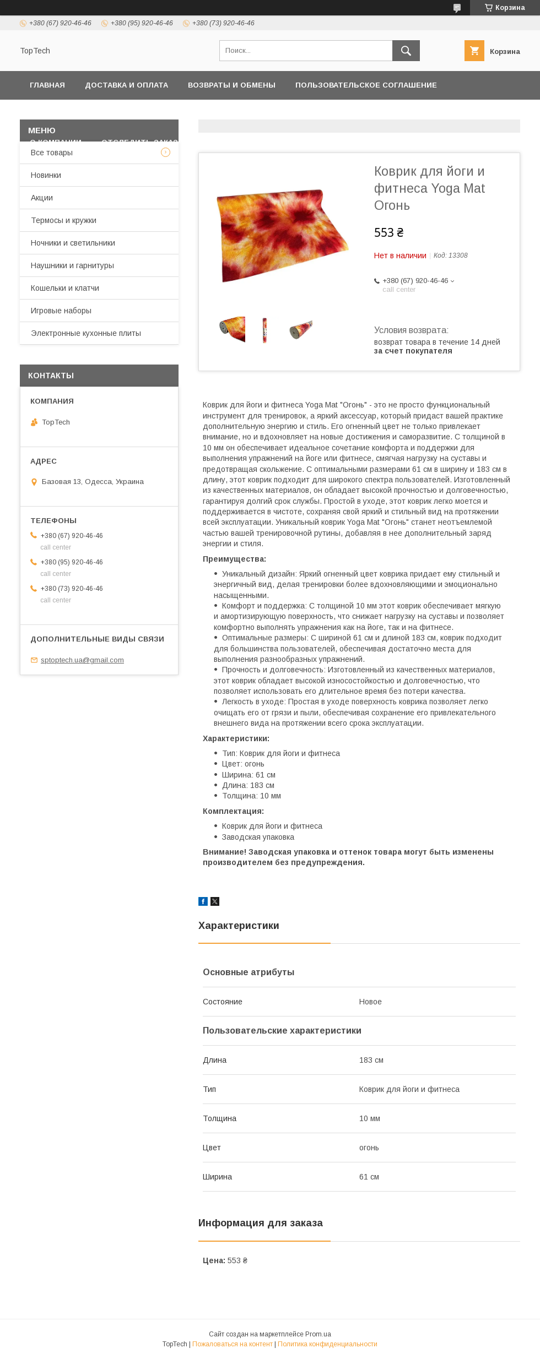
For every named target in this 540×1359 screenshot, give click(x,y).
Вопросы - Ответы (238, 142)
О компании (56, 142)
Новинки (46, 175)
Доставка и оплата (126, 85)
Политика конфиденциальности (102, 114)
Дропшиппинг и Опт (404, 114)
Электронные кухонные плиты (86, 333)
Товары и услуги (293, 114)
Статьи (315, 142)
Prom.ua (318, 1334)
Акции (42, 197)
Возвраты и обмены (232, 85)
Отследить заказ (139, 142)
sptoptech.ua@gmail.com (82, 660)
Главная (47, 85)
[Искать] (406, 50)
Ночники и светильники (73, 242)
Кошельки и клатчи (65, 288)
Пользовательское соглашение (366, 85)
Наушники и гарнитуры (72, 265)
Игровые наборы (61, 310)
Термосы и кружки (63, 220)
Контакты (216, 114)
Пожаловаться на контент (232, 1344)
